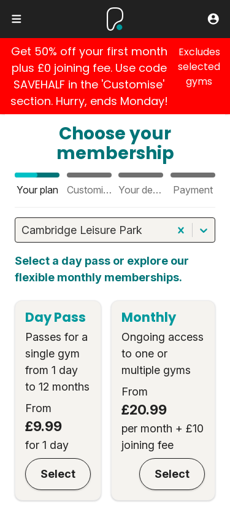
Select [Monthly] (172, 473)
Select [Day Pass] (57, 473)
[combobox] (23, 230)
